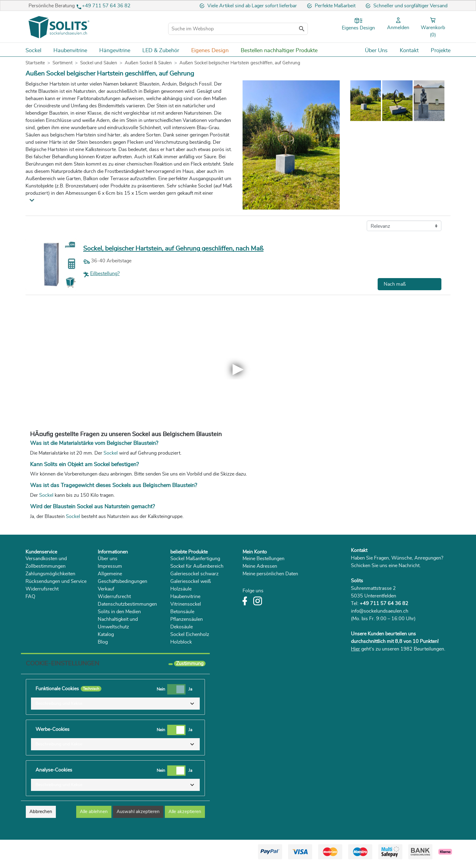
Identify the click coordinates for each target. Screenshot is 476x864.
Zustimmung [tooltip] (189, 663)
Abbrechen (40, 811)
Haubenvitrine (185, 596)
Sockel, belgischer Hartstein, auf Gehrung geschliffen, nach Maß (173, 248)
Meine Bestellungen (263, 558)
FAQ (30, 596)
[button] (115, 704)
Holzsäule (181, 589)
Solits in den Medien (119, 611)
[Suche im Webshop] (238, 29)
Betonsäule (182, 611)
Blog (103, 642)
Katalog (106, 634)
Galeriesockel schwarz (194, 573)
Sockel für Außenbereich (196, 566)
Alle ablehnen (94, 811)
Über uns (107, 558)
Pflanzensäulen (186, 619)
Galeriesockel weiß (190, 581)
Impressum (110, 566)
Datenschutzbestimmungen (127, 604)
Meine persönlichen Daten (270, 573)
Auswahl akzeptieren (138, 811)
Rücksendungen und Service (56, 581)
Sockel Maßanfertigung (195, 558)
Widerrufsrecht (42, 589)
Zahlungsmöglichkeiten (50, 573)
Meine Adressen (260, 566)
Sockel (111, 453)
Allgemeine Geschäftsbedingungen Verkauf (122, 581)
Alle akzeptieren (184, 811)
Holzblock (181, 642)
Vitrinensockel (185, 604)
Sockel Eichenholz (189, 634)
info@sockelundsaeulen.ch (379, 611)
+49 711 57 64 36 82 (106, 5)
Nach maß (395, 284)
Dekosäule (181, 626)
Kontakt (359, 550)
